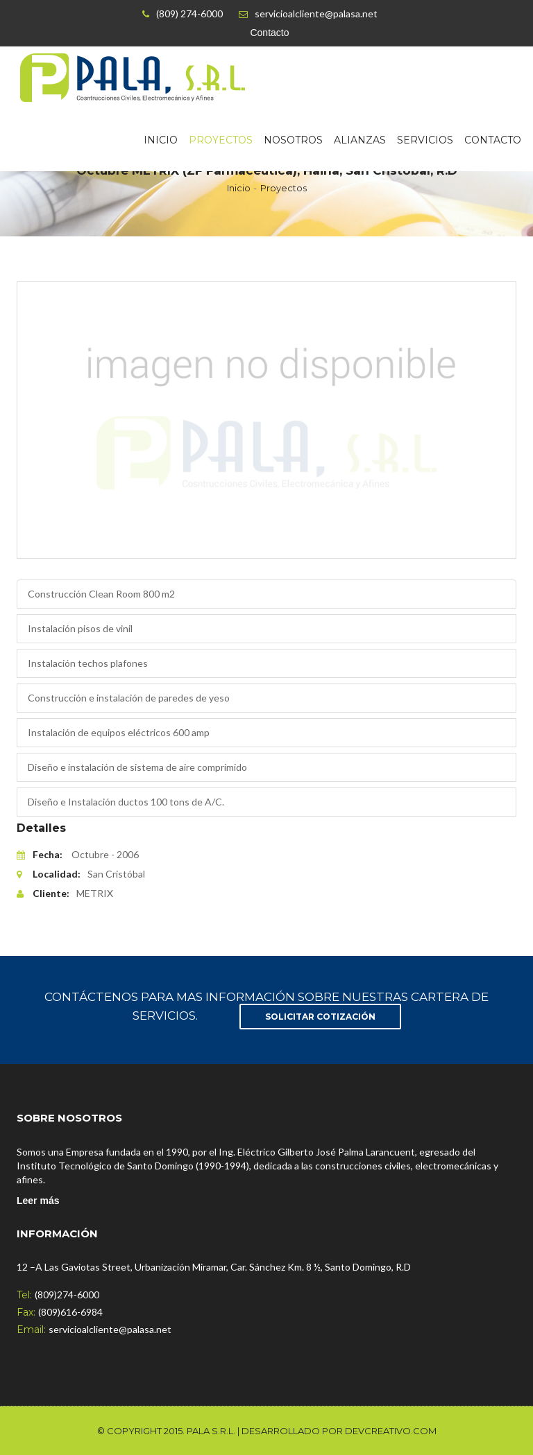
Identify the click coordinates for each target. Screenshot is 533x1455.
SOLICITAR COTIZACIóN (320, 1016)
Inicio (161, 140)
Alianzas (360, 140)
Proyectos (221, 140)
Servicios (425, 140)
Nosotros (293, 140)
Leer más (38, 1200)
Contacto (269, 32)
